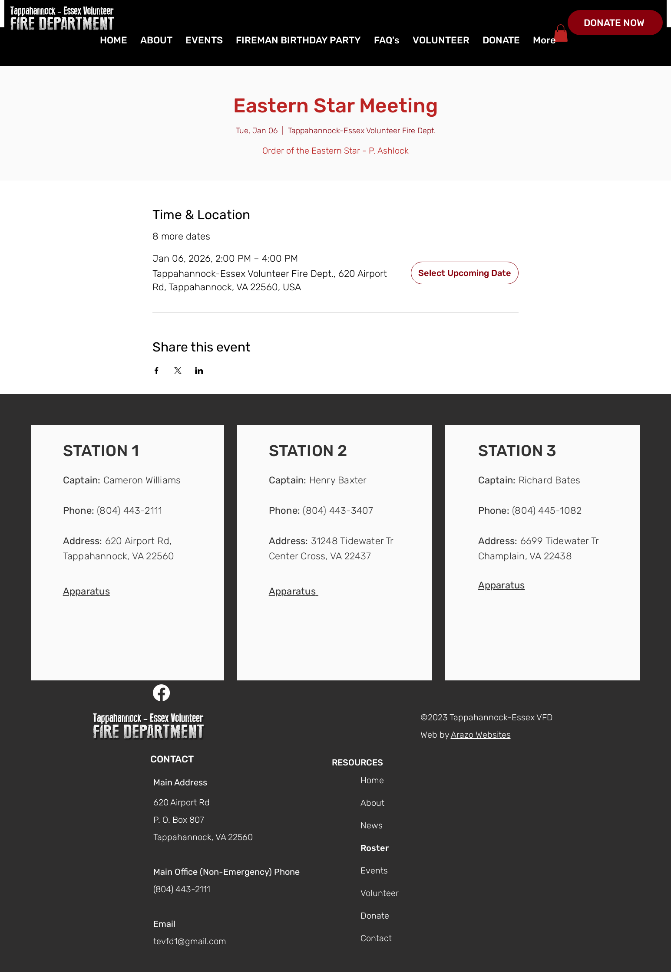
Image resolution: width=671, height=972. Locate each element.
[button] (86, 590)
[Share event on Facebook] (156, 370)
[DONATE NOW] (615, 22)
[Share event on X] (178, 370)
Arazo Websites (481, 734)
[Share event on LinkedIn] (199, 370)
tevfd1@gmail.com (189, 941)
